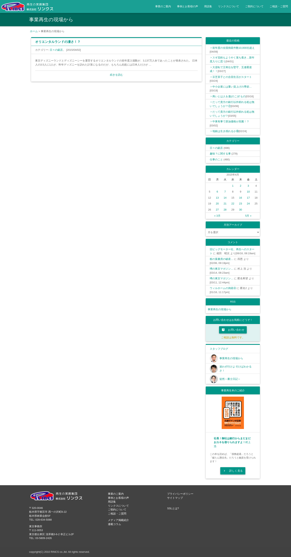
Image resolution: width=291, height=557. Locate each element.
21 (225, 203)
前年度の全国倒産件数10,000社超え (233, 47)
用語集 (208, 6)
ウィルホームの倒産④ (223, 288)
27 (217, 209)
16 (240, 197)
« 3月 (217, 215)
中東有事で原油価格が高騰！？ (230, 121)
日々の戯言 (56, 49)
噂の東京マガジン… (221, 268)
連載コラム (114, 524)
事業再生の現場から (219, 309)
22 (232, 203)
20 (217, 203)
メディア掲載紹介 (118, 520)
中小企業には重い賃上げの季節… (232, 86)
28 (225, 209)
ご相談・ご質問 (279, 6)
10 (248, 191)
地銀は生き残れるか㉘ (225, 131)
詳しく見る (233, 470)
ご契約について (254, 6)
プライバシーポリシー (180, 493)
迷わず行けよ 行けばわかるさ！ (235, 368)
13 (217, 197)
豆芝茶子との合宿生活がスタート (232, 76)
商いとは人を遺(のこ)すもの (229, 96)
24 (248, 203)
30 (240, 209)
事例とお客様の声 (187, 6)
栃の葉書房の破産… (221, 258)
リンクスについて (228, 6)
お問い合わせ (232, 330)
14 (225, 197)
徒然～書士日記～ (229, 378)
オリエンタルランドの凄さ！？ (57, 41)
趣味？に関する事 (220, 153)
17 (248, 197)
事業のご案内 (163, 6)
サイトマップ (175, 497)
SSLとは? (173, 508)
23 (240, 203)
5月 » (248, 215)
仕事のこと (216, 159)
